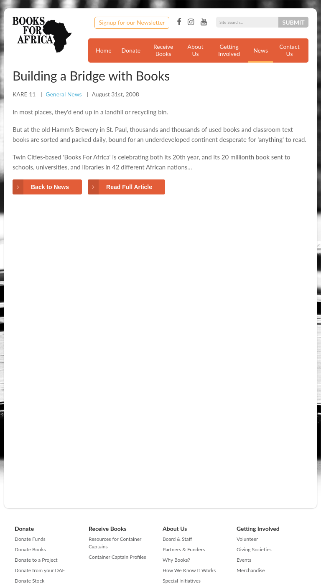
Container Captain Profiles (117, 557)
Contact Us (289, 50)
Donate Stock (29, 581)
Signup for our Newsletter (132, 22)
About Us (196, 50)
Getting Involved (229, 50)
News (260, 50)
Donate (131, 50)
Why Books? (176, 560)
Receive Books (163, 50)
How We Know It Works (189, 570)
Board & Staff (177, 539)
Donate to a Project (36, 560)
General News (64, 94)
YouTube (203, 22)
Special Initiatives (182, 581)
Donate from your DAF (40, 570)
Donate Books (30, 549)
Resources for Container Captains (115, 543)
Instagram (190, 22)
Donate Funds (30, 539)
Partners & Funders (184, 549)
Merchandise (251, 570)
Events (244, 560)
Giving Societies (254, 549)
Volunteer (247, 539)
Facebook (178, 22)
